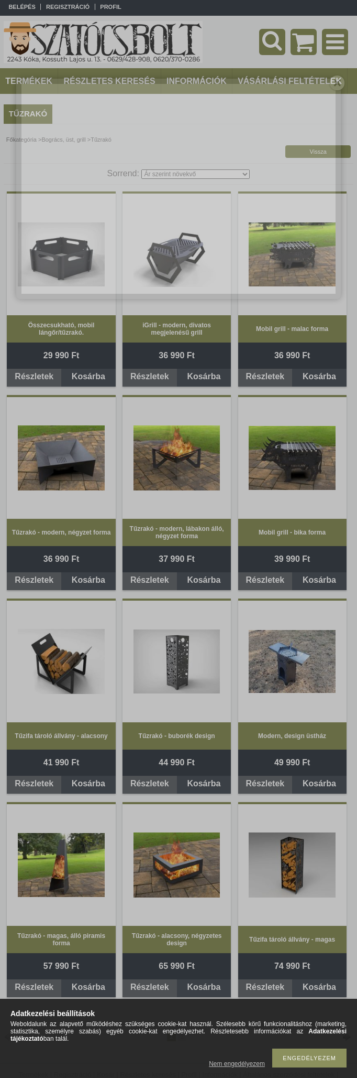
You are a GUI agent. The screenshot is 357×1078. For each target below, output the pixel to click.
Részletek (34, 376)
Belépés (21, 7)
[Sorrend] (195, 174)
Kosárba (88, 376)
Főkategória (21, 139)
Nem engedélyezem (237, 1064)
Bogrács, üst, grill (63, 139)
